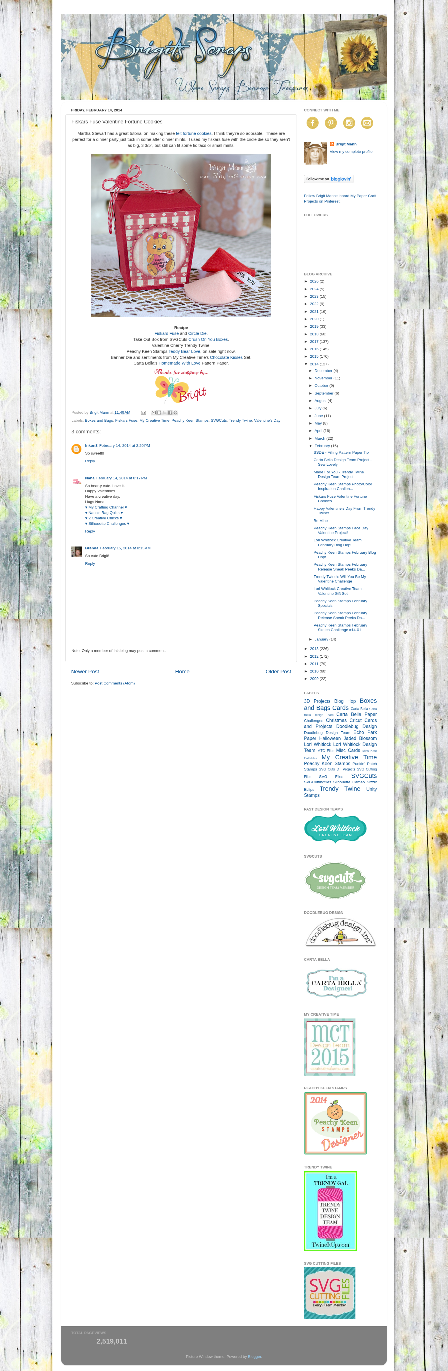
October (322, 385)
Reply (90, 461)
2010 (315, 671)
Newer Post (85, 672)
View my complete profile (351, 151)
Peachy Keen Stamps (190, 420)
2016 (315, 349)
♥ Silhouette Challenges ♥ (107, 523)
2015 (315, 356)
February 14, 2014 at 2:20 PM (124, 445)
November (324, 378)
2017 (315, 341)
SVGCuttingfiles (317, 782)
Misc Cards (348, 750)
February (323, 446)
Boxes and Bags (99, 420)
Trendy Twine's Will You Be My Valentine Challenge (340, 579)
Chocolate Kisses (226, 357)
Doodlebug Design (356, 726)
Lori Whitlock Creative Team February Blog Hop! (338, 542)
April (319, 431)
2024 (315, 289)
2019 (315, 326)
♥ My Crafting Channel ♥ (106, 507)
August (321, 401)
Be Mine (321, 521)
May (319, 423)
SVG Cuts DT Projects (337, 769)
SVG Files (331, 776)
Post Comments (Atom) (115, 683)
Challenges (313, 720)
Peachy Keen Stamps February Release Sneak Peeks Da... (340, 566)
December (324, 371)
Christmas (336, 720)
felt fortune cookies (194, 133)
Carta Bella (359, 709)
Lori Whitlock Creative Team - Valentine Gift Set (339, 591)
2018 (315, 334)
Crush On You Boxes (208, 339)
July (319, 408)
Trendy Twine (240, 420)
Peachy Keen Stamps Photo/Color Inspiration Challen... (343, 486)
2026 (315, 281)
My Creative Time (154, 420)
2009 (315, 679)
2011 (315, 664)
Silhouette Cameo (349, 782)
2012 (315, 656)
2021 (315, 311)
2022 (315, 304)
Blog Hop (345, 701)
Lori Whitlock (317, 744)
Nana (90, 478)
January (322, 639)
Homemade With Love (180, 363)
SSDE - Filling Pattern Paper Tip (341, 452)
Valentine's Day (267, 420)
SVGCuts (219, 420)
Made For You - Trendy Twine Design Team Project (339, 474)
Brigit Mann (346, 144)
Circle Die (197, 333)
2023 (315, 296)
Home (182, 672)
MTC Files (325, 751)
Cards (340, 707)
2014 (315, 364)
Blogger (254, 1356)
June (319, 416)
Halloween (330, 738)
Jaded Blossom (360, 738)
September (325, 393)
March (320, 438)
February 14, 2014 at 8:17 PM (121, 478)
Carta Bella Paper (356, 714)
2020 (315, 319)
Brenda (92, 548)
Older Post (278, 672)
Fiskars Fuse (167, 333)
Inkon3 (91, 445)
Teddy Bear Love (184, 351)
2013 (315, 649)
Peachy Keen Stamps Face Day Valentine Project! (341, 530)
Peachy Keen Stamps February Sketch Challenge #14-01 (340, 627)
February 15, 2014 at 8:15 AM (125, 548)
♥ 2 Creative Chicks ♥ (103, 518)
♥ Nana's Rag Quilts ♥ (104, 513)
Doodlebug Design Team (327, 732)
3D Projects (317, 701)
